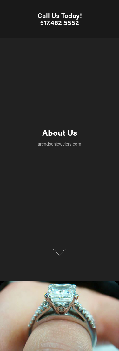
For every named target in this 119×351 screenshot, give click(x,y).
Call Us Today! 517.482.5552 (60, 19)
